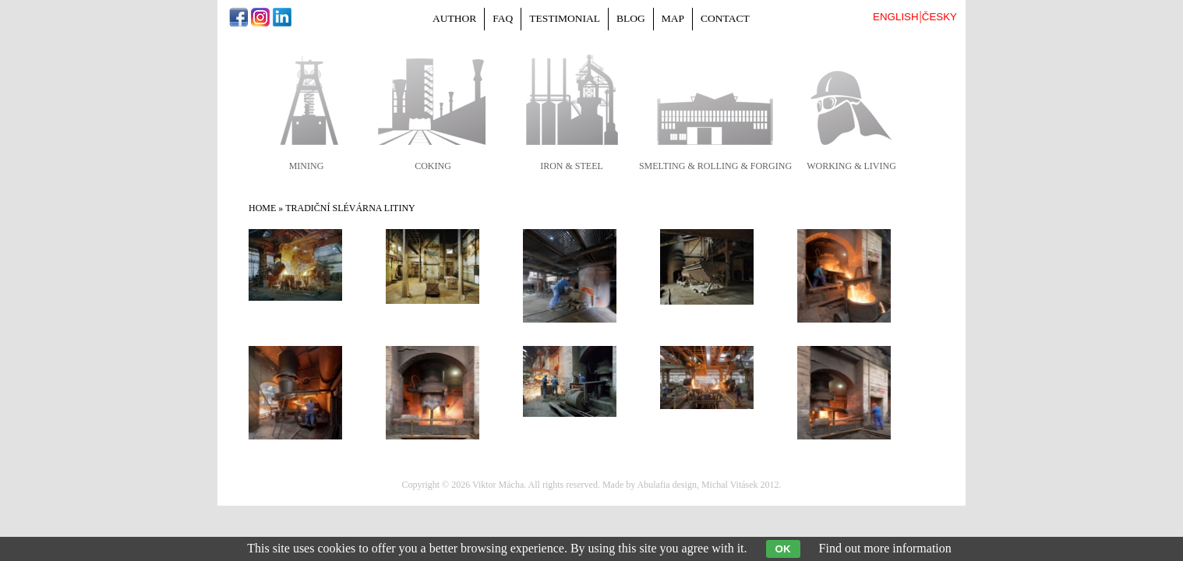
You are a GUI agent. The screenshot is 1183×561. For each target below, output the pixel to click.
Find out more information (885, 548)
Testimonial (564, 18)
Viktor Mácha (498, 484)
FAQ (503, 18)
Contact (725, 18)
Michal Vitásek (729, 484)
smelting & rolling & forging (715, 166)
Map (673, 18)
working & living (851, 166)
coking (433, 166)
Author (454, 18)
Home (262, 208)
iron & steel (571, 166)
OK (783, 549)
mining (306, 166)
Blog (630, 18)
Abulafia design (667, 484)
